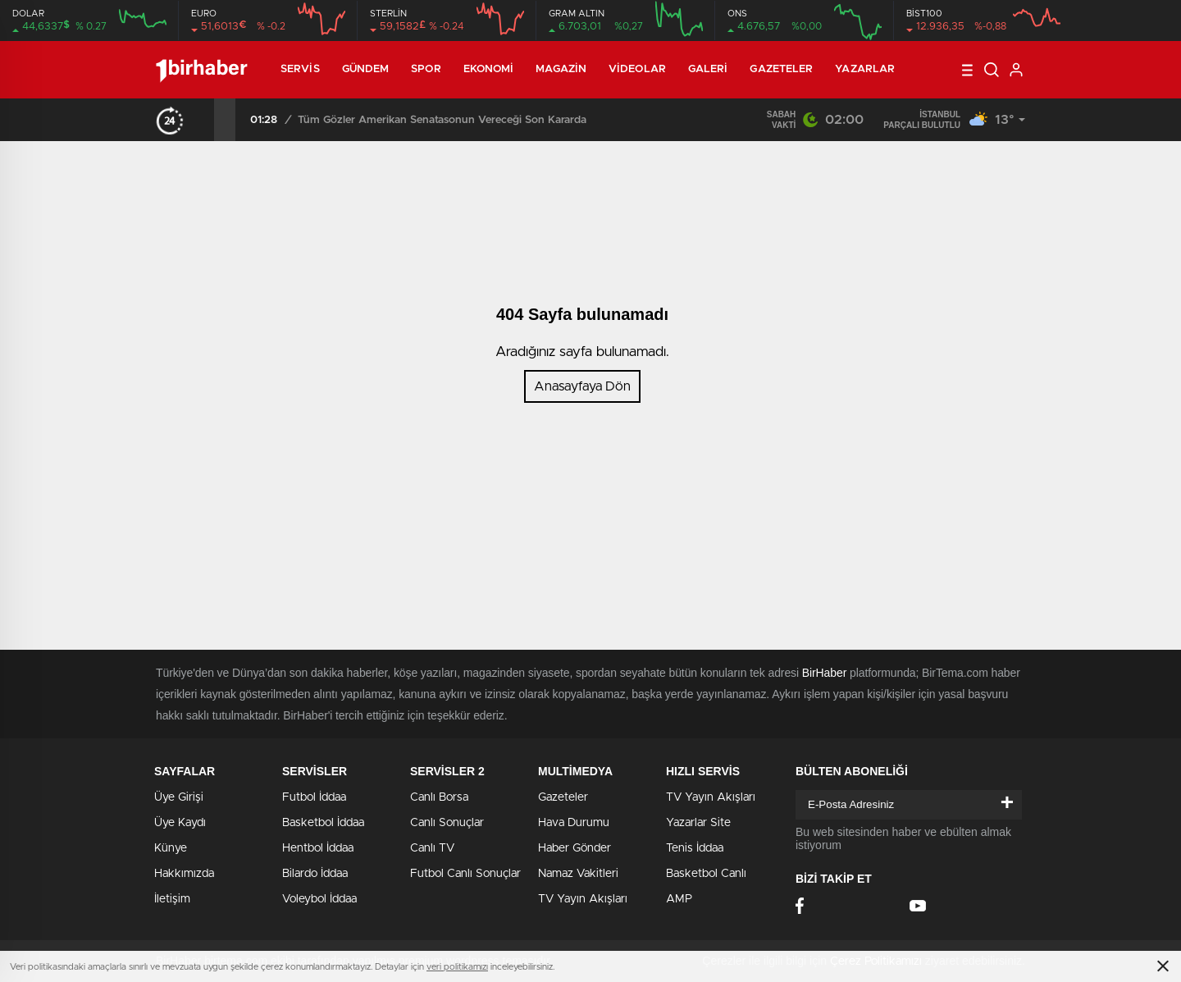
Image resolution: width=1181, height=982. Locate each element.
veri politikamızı (457, 966)
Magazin (561, 69)
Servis (300, 69)
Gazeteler (781, 69)
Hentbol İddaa (317, 848)
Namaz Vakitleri (578, 873)
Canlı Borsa (439, 797)
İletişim (172, 899)
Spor (425, 69)
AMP (679, 899)
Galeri (708, 69)
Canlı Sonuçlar (447, 823)
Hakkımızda (184, 873)
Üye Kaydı (180, 823)
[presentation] (203, 119)
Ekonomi (488, 69)
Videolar (637, 69)
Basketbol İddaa (323, 823)
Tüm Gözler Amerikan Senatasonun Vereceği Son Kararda (442, 120)
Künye (170, 848)
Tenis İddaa (694, 848)
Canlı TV (432, 848)
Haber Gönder (574, 848)
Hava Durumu (573, 823)
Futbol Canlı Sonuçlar (465, 873)
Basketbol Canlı (706, 873)
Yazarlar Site (698, 823)
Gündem (366, 69)
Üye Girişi (178, 797)
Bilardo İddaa (315, 873)
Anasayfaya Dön (582, 386)
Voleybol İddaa (319, 899)
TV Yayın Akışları (582, 899)
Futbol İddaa (314, 797)
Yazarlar (865, 69)
